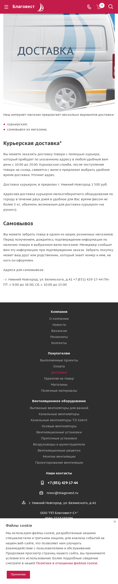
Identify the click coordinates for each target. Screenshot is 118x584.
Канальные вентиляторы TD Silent (59, 420)
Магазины (59, 384)
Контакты (59, 343)
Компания (59, 312)
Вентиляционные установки (59, 432)
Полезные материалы (59, 390)
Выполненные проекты (59, 360)
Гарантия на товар (59, 378)
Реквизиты (59, 337)
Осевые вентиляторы (59, 426)
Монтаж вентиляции (59, 456)
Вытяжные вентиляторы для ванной (59, 408)
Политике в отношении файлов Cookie (66, 563)
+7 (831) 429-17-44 (63, 483)
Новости (59, 325)
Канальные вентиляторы (59, 414)
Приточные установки (59, 438)
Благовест (29, 6)
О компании (59, 318)
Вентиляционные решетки (59, 450)
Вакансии (59, 331)
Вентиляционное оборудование (59, 401)
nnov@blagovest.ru (62, 493)
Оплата (59, 366)
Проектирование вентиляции (59, 462)
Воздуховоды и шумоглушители (59, 444)
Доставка (59, 372)
